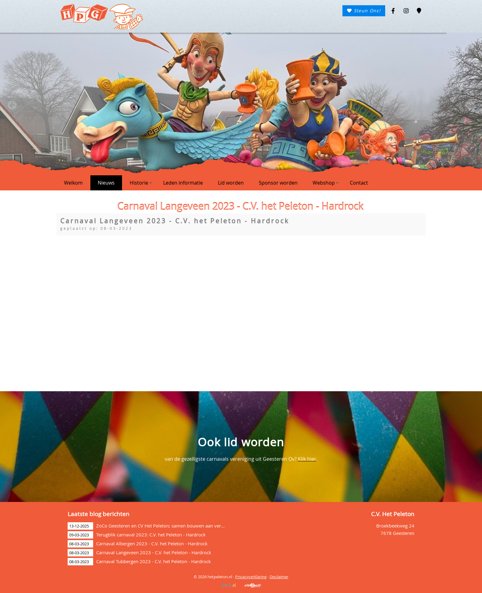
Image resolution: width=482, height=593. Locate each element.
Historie (141, 182)
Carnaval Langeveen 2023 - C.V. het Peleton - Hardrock (153, 552)
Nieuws (106, 182)
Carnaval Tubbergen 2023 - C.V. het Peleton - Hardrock (153, 561)
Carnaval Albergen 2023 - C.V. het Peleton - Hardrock (151, 544)
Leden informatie (183, 182)
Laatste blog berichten (98, 514)
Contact (359, 182)
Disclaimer (279, 576)
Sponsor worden (278, 182)
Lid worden (231, 182)
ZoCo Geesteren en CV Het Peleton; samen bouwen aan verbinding (166, 526)
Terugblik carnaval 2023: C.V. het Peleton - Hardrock (151, 535)
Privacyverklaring (251, 576)
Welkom (73, 182)
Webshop (325, 182)
